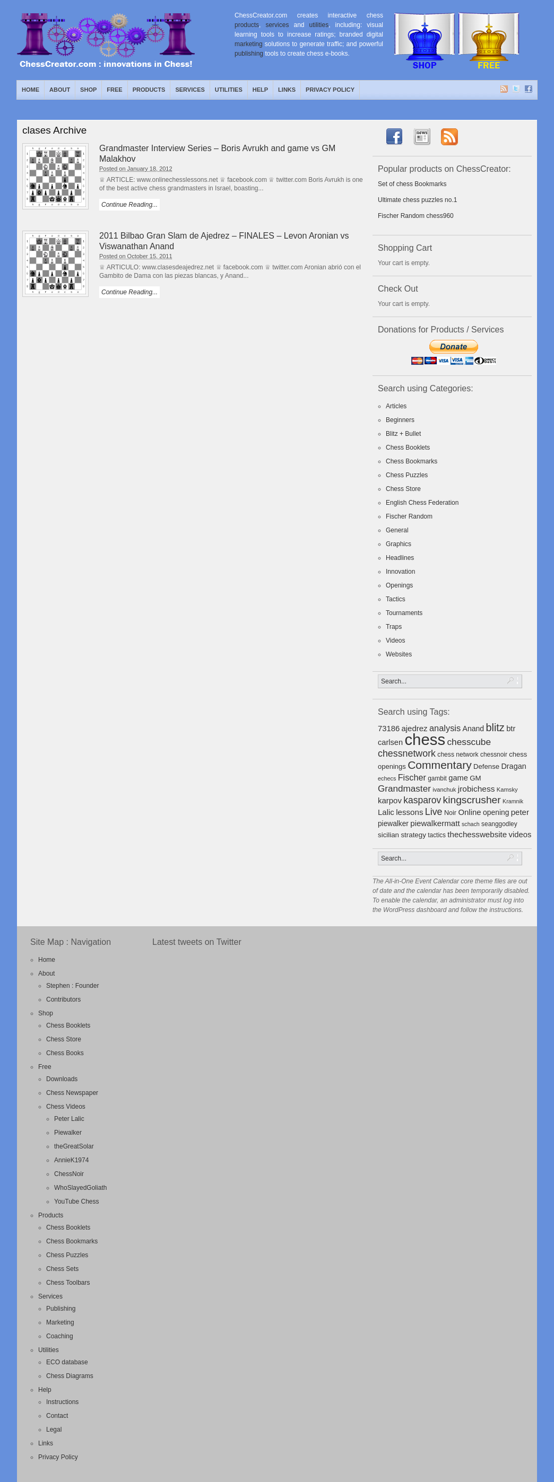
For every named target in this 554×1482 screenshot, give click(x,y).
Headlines (400, 558)
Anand (473, 728)
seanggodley (499, 824)
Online (469, 812)
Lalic (386, 812)
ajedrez (414, 728)
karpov (390, 800)
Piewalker (68, 1132)
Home (30, 89)
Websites (399, 654)
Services (189, 89)
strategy (413, 835)
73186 (389, 728)
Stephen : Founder (72, 985)
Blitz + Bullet (403, 433)
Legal (54, 1429)
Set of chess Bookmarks (412, 184)
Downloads (61, 1079)
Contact (57, 1415)
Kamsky (507, 789)
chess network (457, 754)
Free (114, 89)
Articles (396, 406)
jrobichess (476, 788)
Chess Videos (65, 1106)
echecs (387, 778)
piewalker (393, 824)
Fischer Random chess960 (416, 216)
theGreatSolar (74, 1146)
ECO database (67, 1362)
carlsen (390, 742)
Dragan (513, 766)
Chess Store (403, 489)
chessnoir (493, 754)
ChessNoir (69, 1174)
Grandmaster (404, 789)
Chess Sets (62, 1269)
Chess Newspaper (72, 1093)
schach (471, 824)
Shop (88, 89)
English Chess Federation (422, 502)
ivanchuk (444, 789)
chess (424, 739)
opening (496, 812)
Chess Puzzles (407, 475)
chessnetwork (407, 753)
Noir (450, 813)
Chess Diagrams (69, 1376)
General (397, 530)
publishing (249, 53)
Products (149, 89)
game (458, 778)
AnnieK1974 (71, 1160)
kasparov (422, 800)
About (59, 89)
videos (520, 834)
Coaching (59, 1336)
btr (510, 728)
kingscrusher (472, 799)
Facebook (529, 89)
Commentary (440, 765)
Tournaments (404, 613)
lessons (409, 812)
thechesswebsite (477, 834)
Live (434, 811)
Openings (399, 585)
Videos (395, 640)
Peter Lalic (69, 1119)
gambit (437, 778)
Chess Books (65, 1053)
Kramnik (513, 801)
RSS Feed (504, 89)
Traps (394, 626)
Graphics (398, 544)
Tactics (395, 599)
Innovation (400, 571)
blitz (495, 727)
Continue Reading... (129, 204)
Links (287, 89)
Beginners (400, 420)
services (277, 25)
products (247, 25)
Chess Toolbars (68, 1282)
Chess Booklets (408, 447)
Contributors (63, 999)
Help (260, 89)
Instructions (62, 1402)
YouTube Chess (76, 1201)
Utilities (229, 89)
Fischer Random (409, 516)
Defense (486, 766)
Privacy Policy (330, 89)
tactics (437, 835)
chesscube (469, 741)
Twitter (517, 89)
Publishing (60, 1308)
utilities (319, 25)
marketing (249, 44)
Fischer (412, 777)
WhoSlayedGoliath (80, 1187)
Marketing (60, 1322)
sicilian (388, 835)
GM (475, 778)
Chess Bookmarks (411, 461)
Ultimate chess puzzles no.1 (417, 200)
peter (520, 812)
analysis (445, 728)
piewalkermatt (435, 823)
